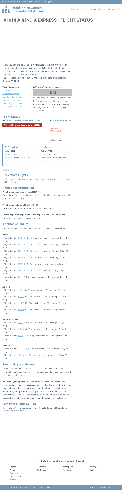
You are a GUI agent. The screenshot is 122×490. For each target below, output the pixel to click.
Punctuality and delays (12, 103)
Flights (13, 466)
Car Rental (102, 9)
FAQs (118, 9)
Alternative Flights (10, 100)
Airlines (13, 480)
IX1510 (20, 335)
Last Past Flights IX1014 (13, 106)
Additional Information (12, 97)
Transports (84, 9)
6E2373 (21, 238)
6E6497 (21, 277)
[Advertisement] (61, 44)
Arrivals (13, 470)
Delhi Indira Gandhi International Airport (28, 9)
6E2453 (21, 244)
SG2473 (21, 349)
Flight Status (8, 90)
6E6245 (21, 270)
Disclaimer (34, 487)
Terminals (74, 9)
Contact (41, 487)
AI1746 (20, 290)
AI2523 (21, 303)
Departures (15, 473)
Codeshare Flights (10, 93)
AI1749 (21, 296)
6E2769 (21, 257)
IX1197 (20, 322)
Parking (93, 9)
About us (49, 487)
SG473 (21, 355)
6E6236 (21, 264)
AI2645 (21, 309)
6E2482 (21, 251)
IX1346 (21, 329)
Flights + (65, 9)
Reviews (111, 9)
